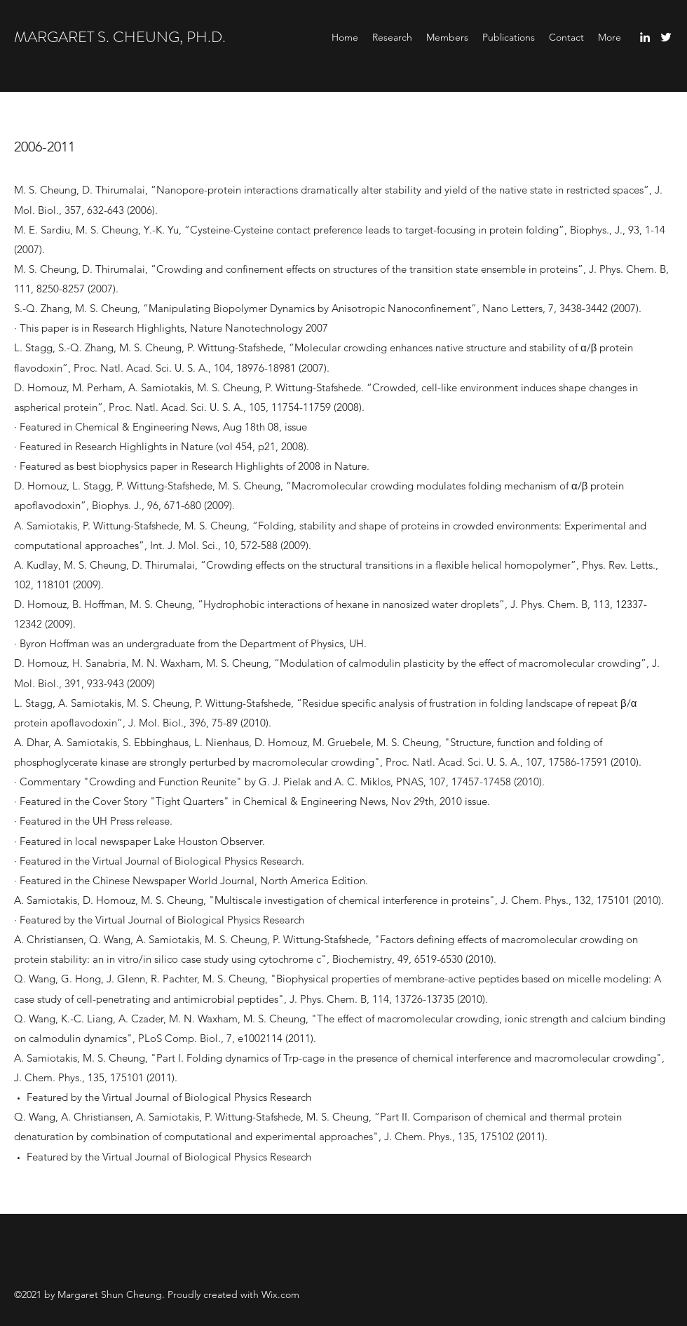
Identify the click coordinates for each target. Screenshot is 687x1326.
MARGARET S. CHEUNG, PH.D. (120, 37)
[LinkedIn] (645, 37)
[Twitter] (666, 37)
